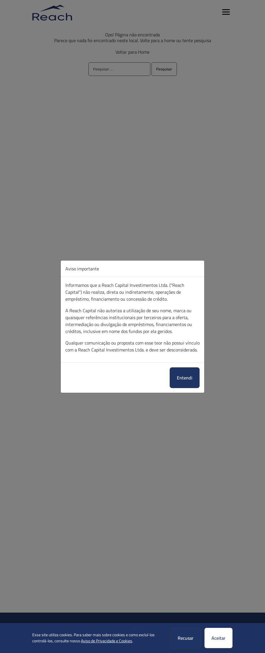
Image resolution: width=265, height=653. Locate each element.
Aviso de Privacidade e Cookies (106, 641)
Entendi (184, 377)
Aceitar (218, 638)
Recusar (186, 638)
